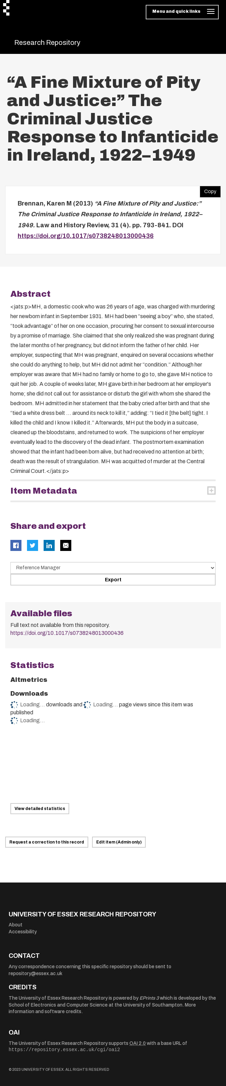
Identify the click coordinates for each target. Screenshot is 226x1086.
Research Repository (47, 42)
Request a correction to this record (46, 842)
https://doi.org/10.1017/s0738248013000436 (86, 235)
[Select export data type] (113, 568)
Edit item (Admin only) (119, 842)
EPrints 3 (149, 998)
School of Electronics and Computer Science (58, 1005)
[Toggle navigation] (182, 12)
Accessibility (23, 931)
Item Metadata (43, 490)
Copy (208, 190)
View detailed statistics (40, 808)
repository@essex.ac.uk (35, 973)
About (15, 924)
